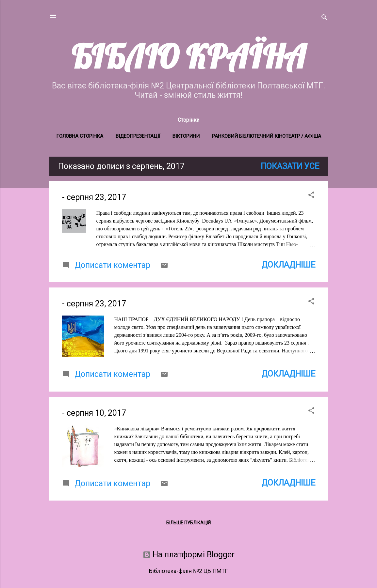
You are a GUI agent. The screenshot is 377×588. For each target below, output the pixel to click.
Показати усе (290, 166)
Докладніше (288, 265)
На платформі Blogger (189, 554)
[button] (311, 195)
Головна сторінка (79, 136)
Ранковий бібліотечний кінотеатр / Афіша (266, 136)
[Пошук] (324, 18)
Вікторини (186, 136)
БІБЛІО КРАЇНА (188, 56)
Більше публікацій (188, 522)
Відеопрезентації (138, 136)
